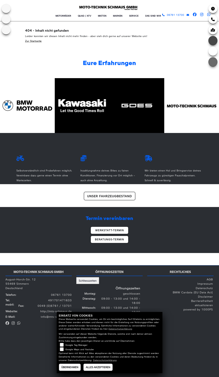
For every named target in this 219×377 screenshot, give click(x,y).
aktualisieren (204, 305)
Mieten (102, 15)
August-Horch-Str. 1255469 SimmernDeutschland (20, 283)
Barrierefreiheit (202, 301)
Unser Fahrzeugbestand (109, 196)
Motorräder (63, 15)
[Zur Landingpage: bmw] (6, 19)
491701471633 (60, 300)
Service (134, 15)
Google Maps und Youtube (79, 349)
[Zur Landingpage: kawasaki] (6, 8)
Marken (117, 15)
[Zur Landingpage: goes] (6, 29)
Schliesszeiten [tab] (88, 280)
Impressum (205, 283)
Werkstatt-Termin (109, 230)
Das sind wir (153, 15)
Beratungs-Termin (109, 239)
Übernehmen (69, 367)
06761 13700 (173, 15)
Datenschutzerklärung (120, 328)
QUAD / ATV (84, 15)
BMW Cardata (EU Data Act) (193, 292)
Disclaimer (205, 296)
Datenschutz (204, 288)
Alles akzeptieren (98, 367)
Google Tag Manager (76, 344)
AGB (210, 279)
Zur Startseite (33, 41)
